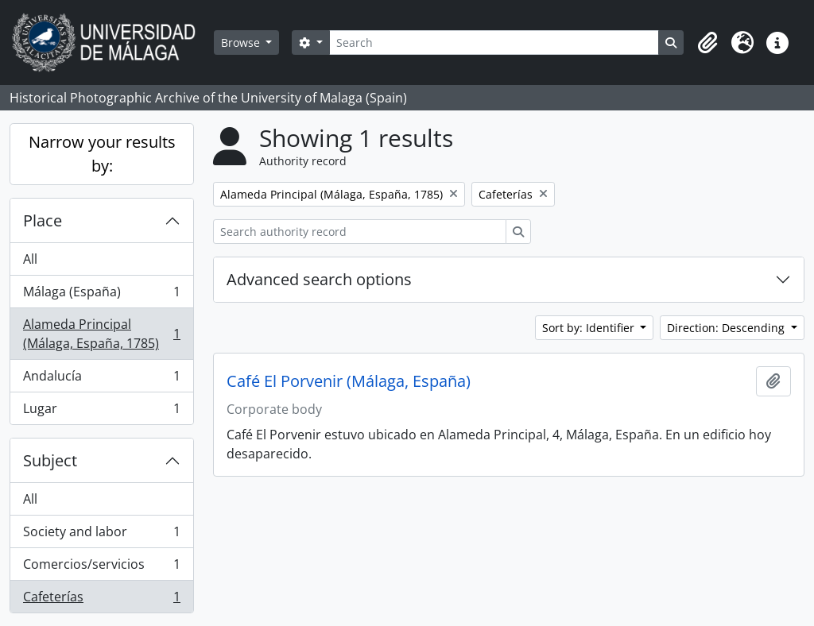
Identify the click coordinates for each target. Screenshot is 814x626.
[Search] (494, 42)
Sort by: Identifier (590, 327)
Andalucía (101, 379)
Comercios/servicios (101, 568)
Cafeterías (101, 599)
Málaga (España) (101, 295)
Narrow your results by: (102, 153)
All (30, 259)
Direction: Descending (727, 327)
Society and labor (101, 535)
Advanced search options (319, 279)
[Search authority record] (359, 231)
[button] (707, 42)
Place (42, 220)
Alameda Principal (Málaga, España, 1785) (101, 333)
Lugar (101, 411)
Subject (50, 460)
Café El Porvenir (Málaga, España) (349, 381)
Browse (242, 42)
